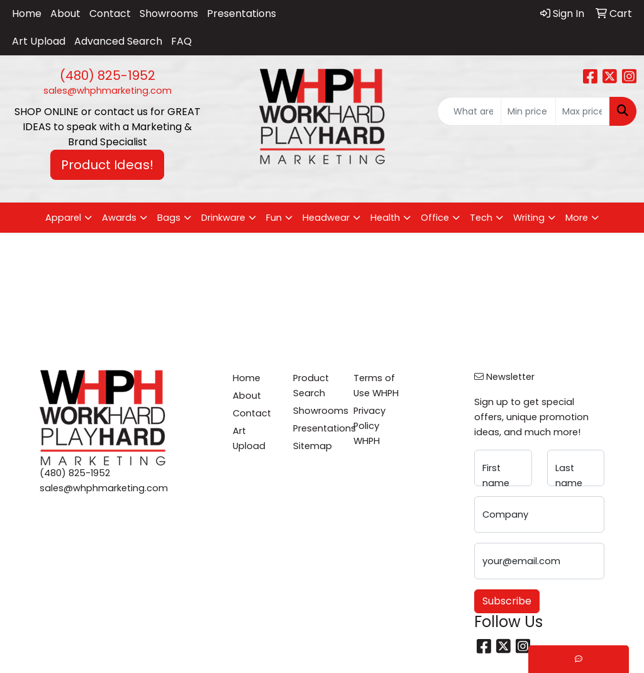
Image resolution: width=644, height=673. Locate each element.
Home (27, 13)
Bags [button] (168, 217)
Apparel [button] (63, 217)
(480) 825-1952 (107, 75)
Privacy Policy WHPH (369, 425)
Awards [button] (119, 217)
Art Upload (38, 41)
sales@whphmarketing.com (107, 90)
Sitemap (312, 446)
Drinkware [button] (223, 217)
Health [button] (385, 217)
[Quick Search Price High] (582, 111)
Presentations (241, 13)
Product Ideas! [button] (107, 165)
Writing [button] (529, 217)
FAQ (181, 41)
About (65, 13)
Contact (110, 13)
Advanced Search (118, 41)
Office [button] (435, 217)
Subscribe (506, 601)
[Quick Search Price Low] (528, 111)
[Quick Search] (469, 111)
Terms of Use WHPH (376, 385)
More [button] (576, 217)
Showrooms (169, 13)
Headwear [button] (326, 217)
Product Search (311, 385)
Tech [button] (481, 217)
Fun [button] (274, 217)
